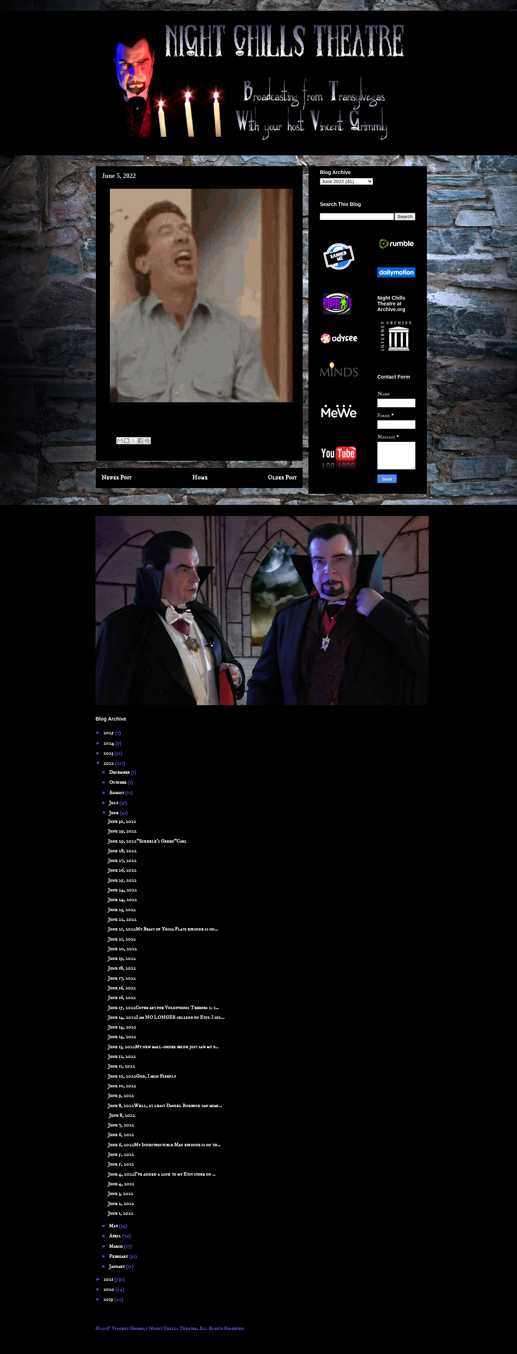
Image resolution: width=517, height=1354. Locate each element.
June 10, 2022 (122, 1086)
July (114, 803)
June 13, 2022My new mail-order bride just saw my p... (163, 1047)
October (118, 782)
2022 (109, 763)
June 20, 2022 (122, 949)
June (114, 813)
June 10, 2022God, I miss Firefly (142, 1076)
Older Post (282, 478)
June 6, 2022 (121, 1135)
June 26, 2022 (122, 870)
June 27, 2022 (122, 860)
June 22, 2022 (122, 919)
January (117, 1266)
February (119, 1256)
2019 (108, 1299)
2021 (108, 1279)
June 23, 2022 (122, 909)
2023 (108, 753)
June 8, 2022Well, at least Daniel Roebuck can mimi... (165, 1105)
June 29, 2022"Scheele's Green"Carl (147, 841)
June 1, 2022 (120, 1213)
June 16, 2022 (122, 988)
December (120, 772)
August (117, 793)
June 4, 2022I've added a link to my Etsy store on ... (161, 1174)
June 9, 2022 (121, 1095)
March (116, 1246)
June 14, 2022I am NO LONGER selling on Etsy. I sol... (166, 1017)
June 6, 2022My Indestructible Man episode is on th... (164, 1145)
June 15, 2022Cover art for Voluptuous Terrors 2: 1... (163, 1007)
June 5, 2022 (121, 1154)
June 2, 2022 (121, 1203)
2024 (109, 743)
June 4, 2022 (121, 1184)
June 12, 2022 (122, 1056)
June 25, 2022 (122, 880)
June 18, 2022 (122, 968)
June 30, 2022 (122, 821)
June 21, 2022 (122, 939)
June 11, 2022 (121, 1066)
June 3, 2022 (120, 1193)
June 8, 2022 (121, 1115)
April (115, 1236)
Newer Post (117, 478)
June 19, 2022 (122, 958)
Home (200, 478)
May (114, 1226)
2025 (109, 733)
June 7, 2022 (121, 1125)
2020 (109, 1289)
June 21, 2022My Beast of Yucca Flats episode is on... (163, 929)
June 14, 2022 (122, 1027)
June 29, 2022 (122, 831)
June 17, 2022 (122, 978)
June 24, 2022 (122, 890)
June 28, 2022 (122, 851)
